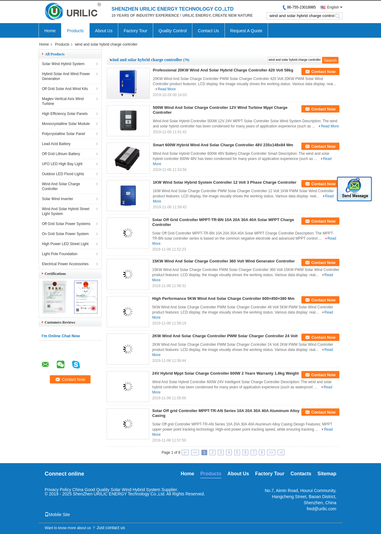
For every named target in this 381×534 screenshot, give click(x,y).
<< (195, 452)
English (333, 7)
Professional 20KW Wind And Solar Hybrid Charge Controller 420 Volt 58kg (223, 70)
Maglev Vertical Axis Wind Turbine (63, 101)
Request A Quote (246, 30)
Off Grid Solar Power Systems (66, 224)
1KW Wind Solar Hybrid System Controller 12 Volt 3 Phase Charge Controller (225, 182)
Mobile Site (57, 514)
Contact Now (323, 71)
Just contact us (111, 527)
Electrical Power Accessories (65, 264)
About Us (104, 30)
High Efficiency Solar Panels (65, 114)
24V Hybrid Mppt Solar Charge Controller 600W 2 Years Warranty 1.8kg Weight (225, 373)
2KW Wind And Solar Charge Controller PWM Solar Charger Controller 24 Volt (225, 336)
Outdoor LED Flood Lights (63, 174)
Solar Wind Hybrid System (63, 64)
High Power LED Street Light (65, 244)
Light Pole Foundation (59, 254)
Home (50, 30)
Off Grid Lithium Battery (61, 154)
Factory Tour (135, 30)
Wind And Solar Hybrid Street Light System (65, 211)
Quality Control (173, 30)
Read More (167, 89)
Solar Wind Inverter (57, 199)
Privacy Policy (58, 489)
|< (185, 452)
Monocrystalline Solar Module (66, 124)
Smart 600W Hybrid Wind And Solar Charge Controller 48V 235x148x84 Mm (223, 145)
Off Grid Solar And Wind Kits (65, 89)
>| (281, 452)
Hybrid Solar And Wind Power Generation (66, 76)
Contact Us (208, 30)
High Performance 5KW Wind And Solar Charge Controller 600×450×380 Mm (223, 298)
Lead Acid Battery (56, 144)
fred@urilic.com (321, 508)
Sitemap (327, 473)
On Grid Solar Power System (65, 234)
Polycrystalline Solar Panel (63, 134)
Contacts (300, 473)
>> (271, 452)
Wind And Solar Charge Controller (61, 186)
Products (75, 30)
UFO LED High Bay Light (62, 164)
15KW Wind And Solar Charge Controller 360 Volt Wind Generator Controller (223, 261)
